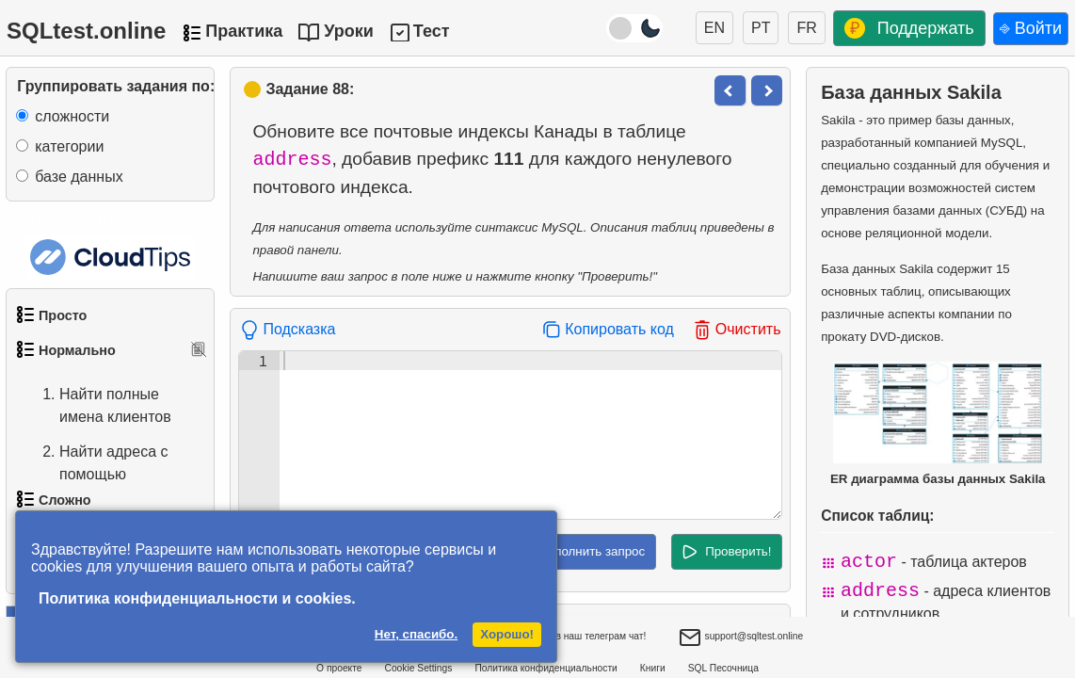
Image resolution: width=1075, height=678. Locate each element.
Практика (243, 31)
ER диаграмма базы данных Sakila (938, 423)
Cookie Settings (419, 668)
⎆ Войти (1031, 28)
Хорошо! (507, 634)
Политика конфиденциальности (545, 668)
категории (69, 146)
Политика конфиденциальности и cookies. (197, 598)
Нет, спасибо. (416, 634)
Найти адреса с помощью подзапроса (95, 474)
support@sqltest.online (741, 638)
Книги (653, 668)
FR (806, 28)
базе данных (78, 177)
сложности (72, 116)
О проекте (338, 668)
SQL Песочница (723, 668)
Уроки (349, 31)
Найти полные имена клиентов (96, 405)
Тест (431, 31)
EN (714, 28)
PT (760, 28)
